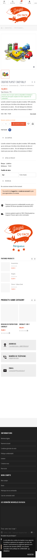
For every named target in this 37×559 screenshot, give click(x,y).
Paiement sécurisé (5, 443)
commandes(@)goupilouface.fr (17, 371)
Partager (9, 129)
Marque (3, 163)
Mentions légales (5, 438)
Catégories (4, 1)
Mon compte (29, 1)
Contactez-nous (5, 463)
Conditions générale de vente (8, 448)
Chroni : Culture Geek (17, 284)
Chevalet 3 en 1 (24, 324)
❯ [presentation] (34, 258)
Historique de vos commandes (9, 490)
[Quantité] (6, 124)
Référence (4, 166)
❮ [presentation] (31, 258)
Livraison (3, 458)
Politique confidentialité (7, 453)
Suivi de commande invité (8, 495)
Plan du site (4, 468)
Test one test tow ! (8, 528)
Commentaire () (13, 85)
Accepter (30, 554)
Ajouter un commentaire (27, 85)
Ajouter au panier (18, 124)
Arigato (13, 274)
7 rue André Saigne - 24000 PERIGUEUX (18, 346)
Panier (2, 485)
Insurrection (14, 263)
